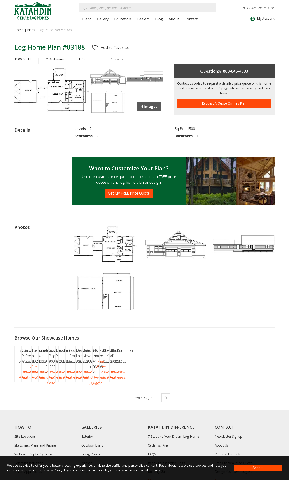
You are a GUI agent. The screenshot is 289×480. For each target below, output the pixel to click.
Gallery (103, 19)
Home (18, 30)
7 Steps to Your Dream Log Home (173, 449)
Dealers (143, 19)
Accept (257, 468)
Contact (191, 19)
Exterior (87, 449)
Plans (86, 19)
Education (122, 19)
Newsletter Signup (228, 449)
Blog (159, 19)
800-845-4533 (235, 71)
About (174, 19)
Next (165, 410)
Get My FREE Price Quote (129, 193)
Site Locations (25, 449)
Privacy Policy (52, 470)
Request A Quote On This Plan (224, 103)
